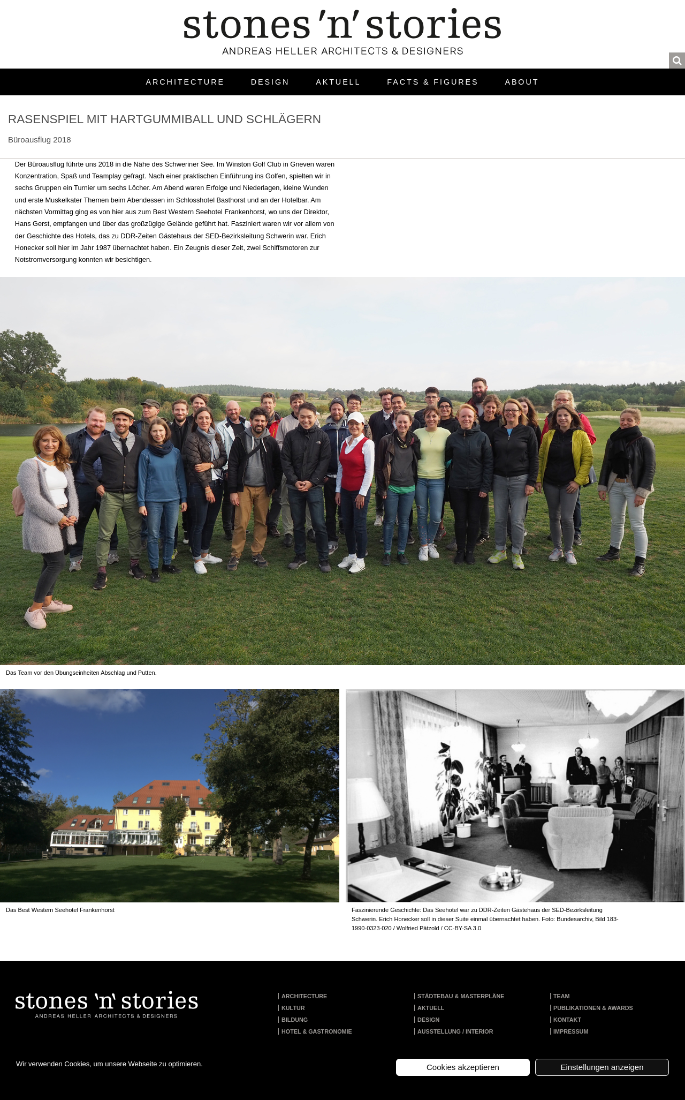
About (522, 82)
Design (270, 82)
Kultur (293, 1008)
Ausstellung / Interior (455, 1031)
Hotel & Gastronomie (316, 1031)
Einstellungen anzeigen (601, 1067)
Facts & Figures (432, 82)
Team (561, 996)
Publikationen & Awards (593, 1008)
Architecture (185, 82)
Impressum (570, 1031)
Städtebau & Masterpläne (461, 996)
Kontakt (567, 1019)
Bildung (294, 1019)
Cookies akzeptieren (463, 1067)
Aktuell (338, 82)
